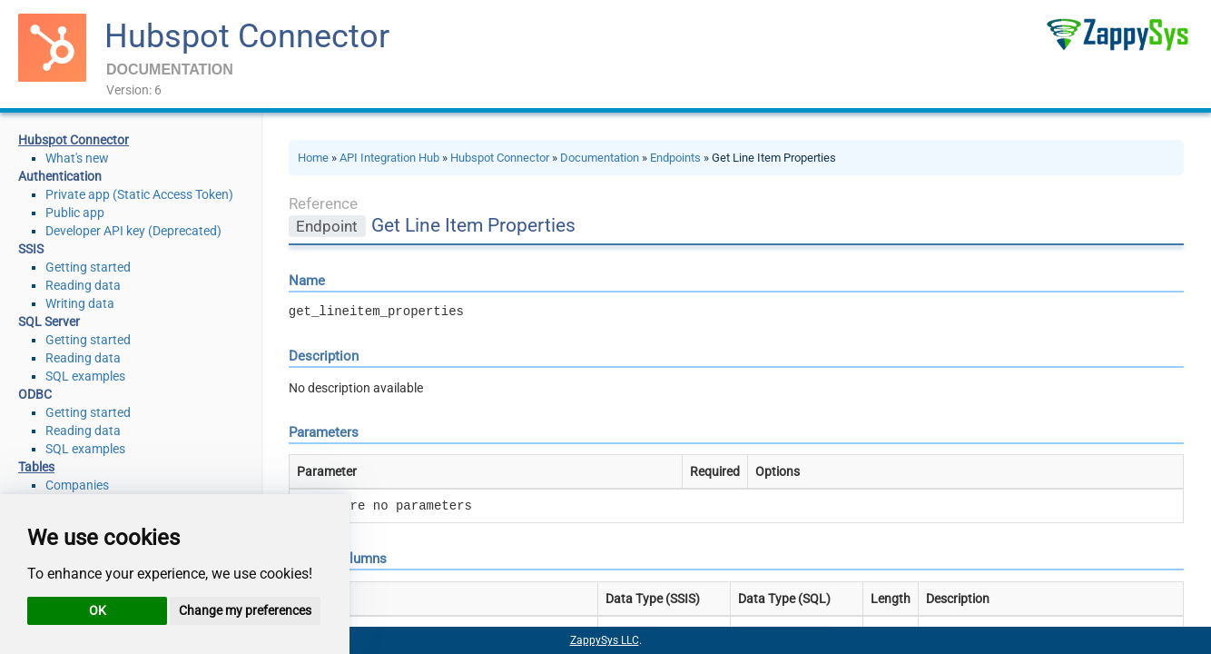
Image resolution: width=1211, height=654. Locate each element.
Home (313, 157)
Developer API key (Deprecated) (133, 230)
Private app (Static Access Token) (139, 194)
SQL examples (85, 376)
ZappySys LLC (604, 640)
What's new (77, 158)
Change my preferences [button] (245, 610)
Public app (74, 212)
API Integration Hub (389, 157)
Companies (77, 485)
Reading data (83, 285)
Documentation (599, 157)
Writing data (79, 303)
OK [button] (97, 610)
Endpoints (675, 157)
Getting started (88, 267)
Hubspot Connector (246, 36)
